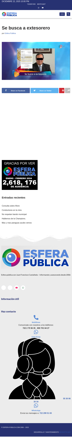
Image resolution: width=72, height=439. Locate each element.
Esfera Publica (10, 33)
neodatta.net (65, 432)
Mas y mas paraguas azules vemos (17, 223)
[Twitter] (34, 8)
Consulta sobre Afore (11, 206)
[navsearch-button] (68, 14)
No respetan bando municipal (14, 214)
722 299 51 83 (46, 413)
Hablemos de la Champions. (14, 219)
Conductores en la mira (11, 210)
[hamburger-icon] (62, 14)
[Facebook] (30, 8)
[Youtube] (43, 8)
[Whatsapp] (38, 8)
